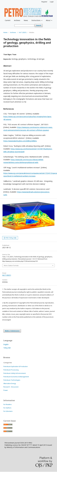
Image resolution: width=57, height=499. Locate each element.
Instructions (36, 20)
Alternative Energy (9, 383)
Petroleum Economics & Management (16, 377)
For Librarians (8, 411)
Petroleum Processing (11, 370)
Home (5, 32)
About (48, 20)
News (26, 20)
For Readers (7, 404)
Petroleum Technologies (11, 380)
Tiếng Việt (7, 348)
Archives (17, 20)
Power (5, 390)
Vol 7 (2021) (22, 32)
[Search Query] (24, 25)
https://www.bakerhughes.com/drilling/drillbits (20, 141)
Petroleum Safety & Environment (14, 373)
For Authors (7, 408)
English (5, 344)
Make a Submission (12, 331)
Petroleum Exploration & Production (15, 366)
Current (7, 20)
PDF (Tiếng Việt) (10, 238)
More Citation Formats (11, 265)
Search (38, 25)
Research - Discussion (11, 387)
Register (44, 2)
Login (52, 2)
